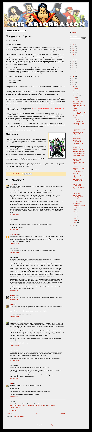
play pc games (21, 405)
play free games (51, 405)
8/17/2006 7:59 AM (14, 243)
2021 (73, 54)
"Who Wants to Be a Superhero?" (78, 133)
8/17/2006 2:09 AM (14, 229)
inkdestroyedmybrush (15, 321)
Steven (11, 184)
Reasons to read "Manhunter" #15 (77, 185)
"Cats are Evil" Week (78, 149)
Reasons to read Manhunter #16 (77, 141)
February (75, 220)
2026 (73, 44)
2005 (73, 225)
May (74, 213)
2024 (73, 48)
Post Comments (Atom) (18, 416)
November (75, 90)
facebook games (42, 405)
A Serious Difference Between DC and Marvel (78, 181)
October (75, 93)
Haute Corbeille (14, 234)
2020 (73, 57)
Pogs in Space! (76, 193)
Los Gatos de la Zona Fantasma (78, 144)
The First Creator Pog (78, 171)
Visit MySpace (76, 99)
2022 (73, 52)
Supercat (75, 127)
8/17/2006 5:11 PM (14, 290)
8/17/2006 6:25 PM (14, 299)
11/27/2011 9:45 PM (15, 407)
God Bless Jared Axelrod (79, 151)
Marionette (12, 295)
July (74, 209)
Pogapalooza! (76, 203)
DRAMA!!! (75, 191)
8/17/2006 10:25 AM (14, 252)
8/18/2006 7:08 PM (14, 378)
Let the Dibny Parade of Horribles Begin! (78, 200)
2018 (73, 61)
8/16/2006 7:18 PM (14, 214)
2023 (73, 50)
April (74, 216)
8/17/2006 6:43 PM (14, 316)
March (74, 218)
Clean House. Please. (78, 101)
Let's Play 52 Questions (78, 121)
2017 (73, 63)
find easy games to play (31, 405)
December (75, 88)
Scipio (11, 304)
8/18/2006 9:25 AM (14, 360)
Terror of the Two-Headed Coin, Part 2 (79, 206)
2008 (73, 82)
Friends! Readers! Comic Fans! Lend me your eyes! (79, 107)
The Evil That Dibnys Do (79, 166)
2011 (73, 76)
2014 (73, 69)
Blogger (52, 425)
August (75, 97)
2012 (73, 74)
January (75, 222)
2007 (73, 84)
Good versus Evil (77, 138)
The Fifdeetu (76, 119)
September (76, 95)
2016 (73, 65)
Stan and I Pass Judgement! (77, 160)
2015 (73, 67)
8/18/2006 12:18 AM (14, 345)
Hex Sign (75, 110)
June (74, 211)
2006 (73, 86)
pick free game (13, 405)
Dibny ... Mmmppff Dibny (79, 153)
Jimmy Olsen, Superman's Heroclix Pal (79, 124)
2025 (73, 46)
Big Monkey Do (76, 147)
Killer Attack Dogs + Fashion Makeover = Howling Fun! (78, 197)
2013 (73, 71)
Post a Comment (12, 410)
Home (36, 413)
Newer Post (9, 413)
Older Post (62, 413)
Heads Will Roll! (77, 103)
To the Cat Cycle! (77, 136)
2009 (73, 80)
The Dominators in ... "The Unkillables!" (79, 113)
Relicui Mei (74, 32)
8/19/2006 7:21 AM (14, 396)
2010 (73, 78)
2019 (73, 59)
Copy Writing (76, 173)
